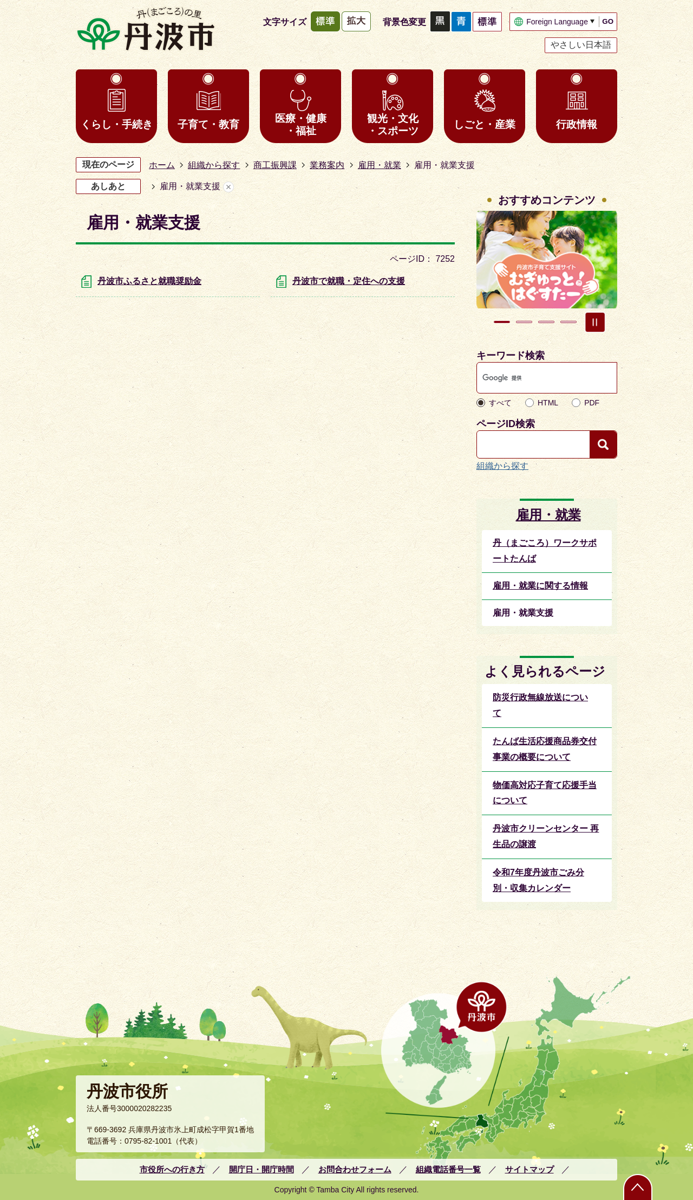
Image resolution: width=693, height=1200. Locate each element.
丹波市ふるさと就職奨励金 (149, 281)
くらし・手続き (117, 124)
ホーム (162, 165)
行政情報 (576, 124)
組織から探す (214, 165)
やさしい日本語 (581, 44)
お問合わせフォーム (354, 1169)
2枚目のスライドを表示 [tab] (524, 321)
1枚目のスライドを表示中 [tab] (501, 321)
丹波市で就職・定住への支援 (348, 281)
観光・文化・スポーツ (393, 125)
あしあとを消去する (228, 187)
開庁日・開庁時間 (261, 1169)
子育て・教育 (208, 124)
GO (607, 21)
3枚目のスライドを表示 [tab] (546, 321)
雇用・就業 (379, 165)
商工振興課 (275, 165)
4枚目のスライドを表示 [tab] (568, 321)
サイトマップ (529, 1169)
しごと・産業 (484, 124)
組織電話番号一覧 (448, 1169)
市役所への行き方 (172, 1169)
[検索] (536, 377)
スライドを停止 (595, 322)
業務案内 (327, 165)
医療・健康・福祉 (300, 125)
